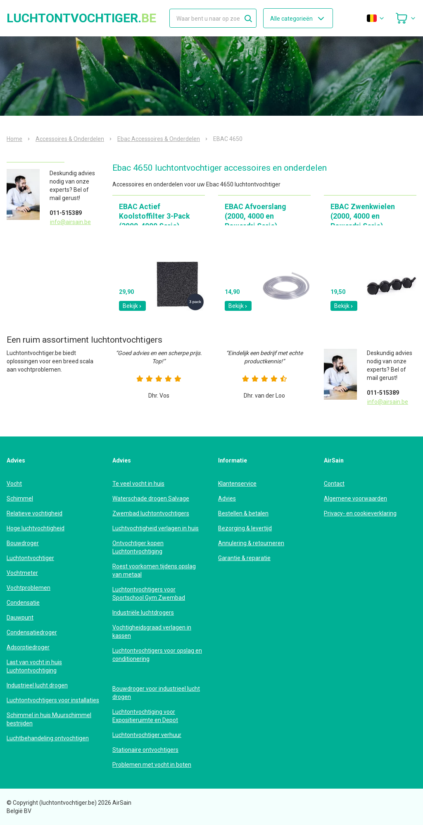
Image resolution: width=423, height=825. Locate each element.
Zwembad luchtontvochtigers (150, 513)
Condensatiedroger (32, 632)
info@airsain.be (70, 222)
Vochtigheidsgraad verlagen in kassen (151, 631)
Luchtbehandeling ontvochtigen (48, 738)
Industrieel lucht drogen (37, 685)
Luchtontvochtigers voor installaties (53, 700)
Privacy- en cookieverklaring (360, 513)
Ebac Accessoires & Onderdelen (158, 139)
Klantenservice (237, 483)
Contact (334, 483)
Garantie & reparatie (244, 558)
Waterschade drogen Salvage (150, 498)
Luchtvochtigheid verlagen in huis (155, 528)
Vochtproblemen (28, 587)
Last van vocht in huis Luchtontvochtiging (34, 666)
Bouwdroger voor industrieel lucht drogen (156, 692)
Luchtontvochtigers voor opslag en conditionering (157, 654)
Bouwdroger (23, 543)
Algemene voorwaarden (355, 498)
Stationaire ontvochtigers (145, 749)
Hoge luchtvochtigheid (35, 528)
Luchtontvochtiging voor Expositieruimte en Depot (145, 715)
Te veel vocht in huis (138, 483)
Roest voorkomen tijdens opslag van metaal (154, 570)
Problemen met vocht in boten (151, 764)
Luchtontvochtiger (30, 558)
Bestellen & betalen (243, 513)
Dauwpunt (20, 617)
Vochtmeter (22, 573)
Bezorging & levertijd (245, 528)
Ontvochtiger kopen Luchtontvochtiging (138, 547)
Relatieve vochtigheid (34, 513)
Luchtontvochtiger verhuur (146, 735)
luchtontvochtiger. (81, 18)
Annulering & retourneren (251, 543)
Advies (227, 498)
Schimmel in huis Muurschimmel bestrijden (49, 719)
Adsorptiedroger (28, 647)
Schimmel (20, 498)
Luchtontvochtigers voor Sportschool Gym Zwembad (148, 593)
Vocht (14, 483)
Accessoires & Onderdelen (70, 139)
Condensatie (23, 602)
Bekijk (132, 306)
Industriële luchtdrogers (143, 612)
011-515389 (66, 213)
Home (14, 139)
